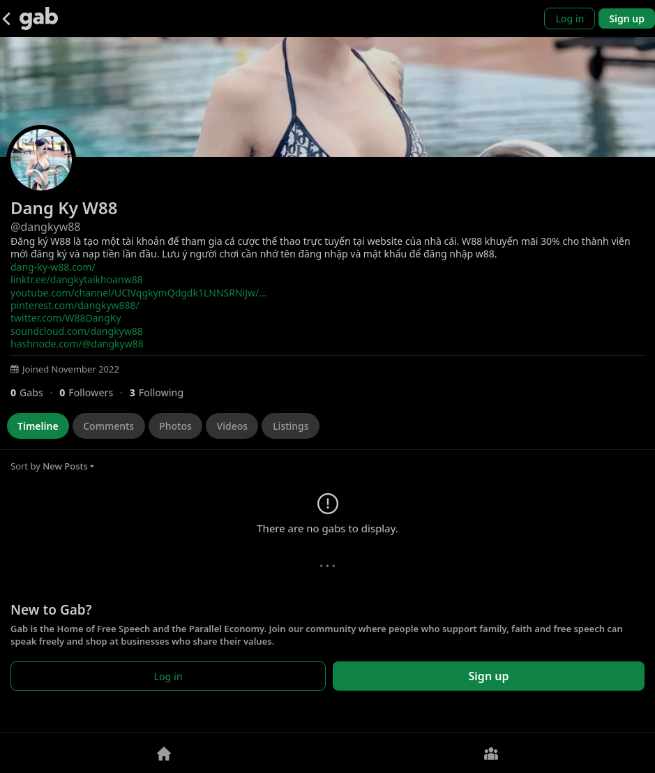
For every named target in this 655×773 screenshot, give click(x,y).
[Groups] (492, 753)
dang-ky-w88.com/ (53, 266)
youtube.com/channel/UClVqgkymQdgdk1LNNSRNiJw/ (138, 292)
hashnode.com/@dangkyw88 (77, 343)
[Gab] (39, 18)
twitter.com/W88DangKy (65, 317)
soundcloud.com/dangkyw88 (76, 331)
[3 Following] (162, 392)
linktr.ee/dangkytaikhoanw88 (76, 279)
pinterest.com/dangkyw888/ (75, 305)
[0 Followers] (94, 392)
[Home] (164, 753)
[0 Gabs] (34, 392)
